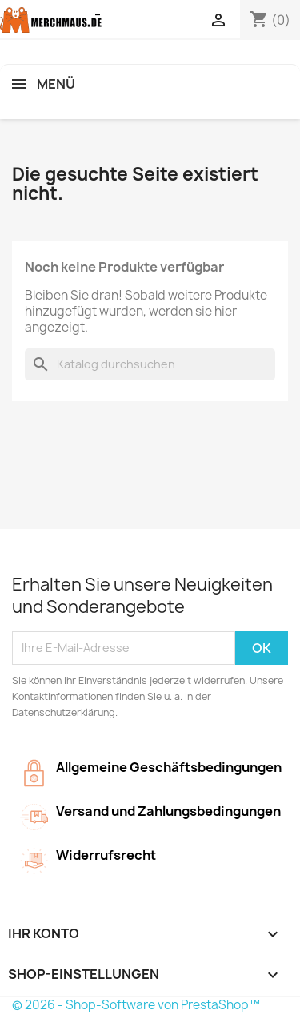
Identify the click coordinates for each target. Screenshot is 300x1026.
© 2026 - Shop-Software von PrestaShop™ (136, 1004)
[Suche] (150, 364)
